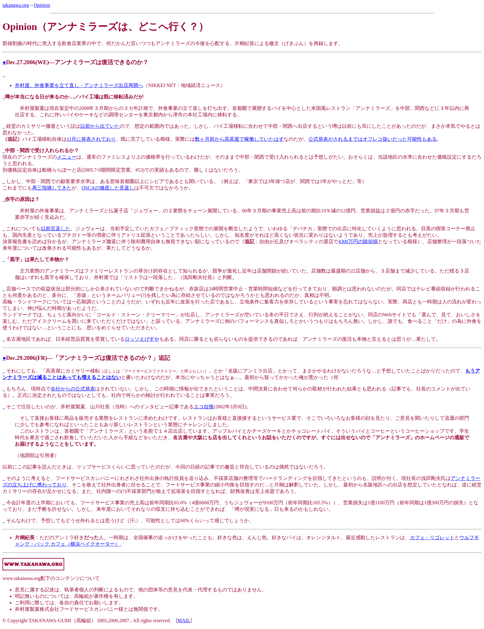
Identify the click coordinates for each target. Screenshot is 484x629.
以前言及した (55, 228)
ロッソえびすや (142, 339)
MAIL (183, 620)
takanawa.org (15, 5)
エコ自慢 (204, 406)
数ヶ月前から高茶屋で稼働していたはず (239, 139)
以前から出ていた (100, 126)
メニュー (67, 157)
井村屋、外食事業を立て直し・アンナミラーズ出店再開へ (79, 85)
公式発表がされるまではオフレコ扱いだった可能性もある (372, 139)
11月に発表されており (91, 139)
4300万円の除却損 (358, 241)
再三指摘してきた (52, 187)
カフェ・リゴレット (432, 537)
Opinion (42, 5)
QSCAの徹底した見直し (107, 187)
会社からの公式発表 (73, 388)
